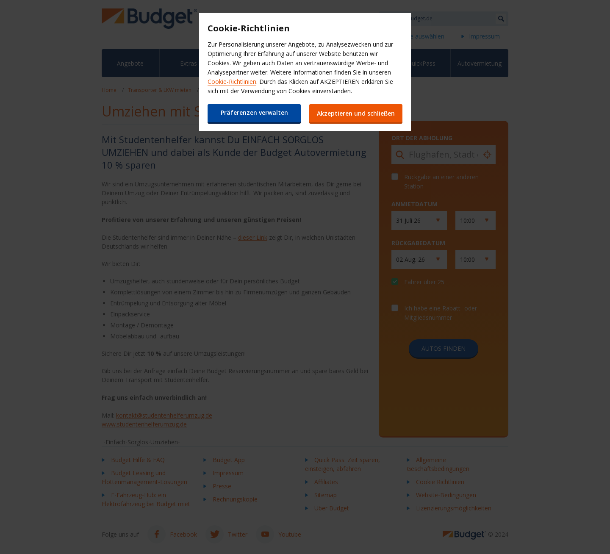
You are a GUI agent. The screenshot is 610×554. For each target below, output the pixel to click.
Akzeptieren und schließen (356, 113)
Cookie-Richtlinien (232, 82)
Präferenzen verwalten (254, 112)
